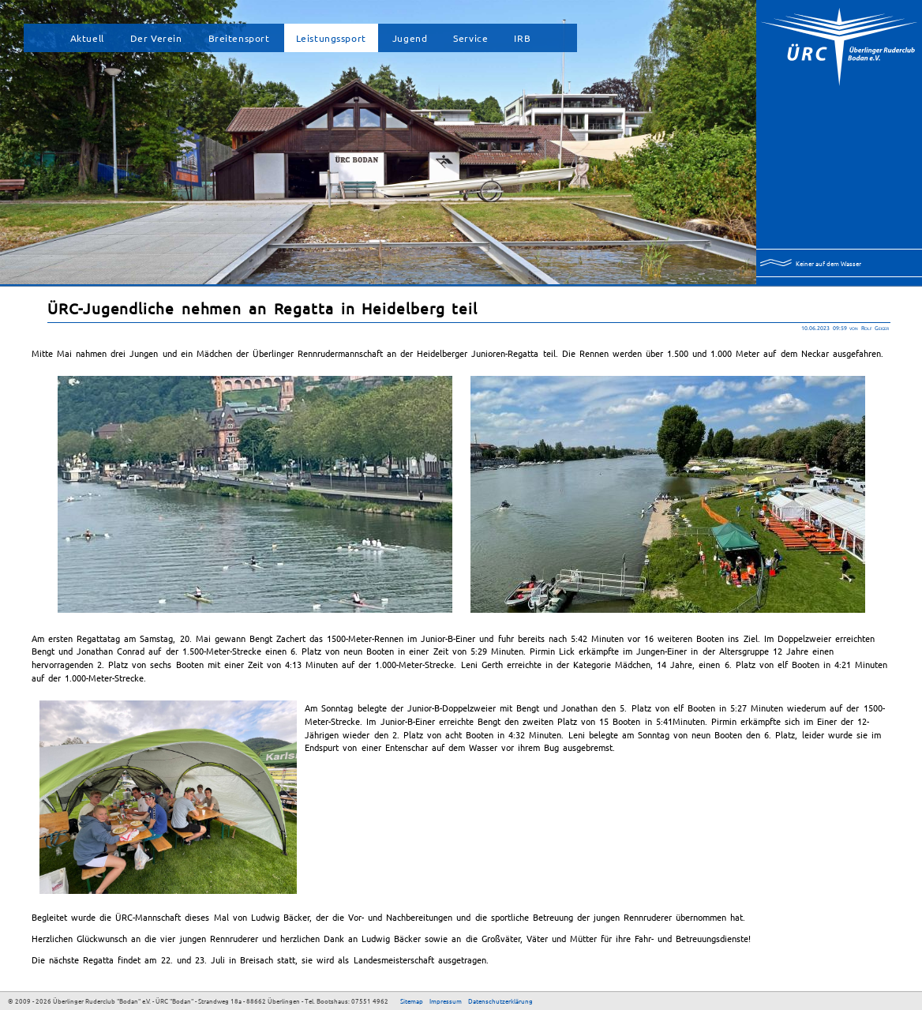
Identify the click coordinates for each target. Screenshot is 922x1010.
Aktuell (87, 38)
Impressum (445, 1000)
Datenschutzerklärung (500, 1000)
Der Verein (156, 38)
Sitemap (411, 1000)
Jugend (410, 38)
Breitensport (239, 38)
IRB (522, 38)
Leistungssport (331, 38)
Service (470, 38)
